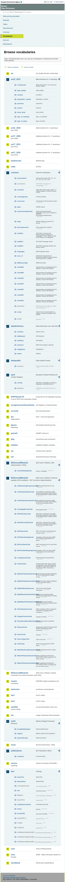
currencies (21, 201)
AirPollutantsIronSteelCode (26, 500)
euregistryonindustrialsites (23, 405)
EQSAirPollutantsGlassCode (26, 574)
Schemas (6, 32)
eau (18, 790)
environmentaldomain (25, 211)
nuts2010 (20, 278)
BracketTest (21, 781)
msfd (13, 721)
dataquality (16, 361)
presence (20, 103)
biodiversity (16, 161)
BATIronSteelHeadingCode (26, 550)
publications (16, 751)
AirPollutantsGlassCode (25, 492)
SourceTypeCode (23, 639)
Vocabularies (7, 36)
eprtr (13, 375)
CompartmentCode (23, 558)
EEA (12, 2)
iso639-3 (20, 241)
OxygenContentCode (24, 616)
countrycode (21, 85)
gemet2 (14, 433)
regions (20, 733)
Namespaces (7, 44)
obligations (21, 349)
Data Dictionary (19, 12)
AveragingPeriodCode (25, 509)
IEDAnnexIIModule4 (19, 673)
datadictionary (17, 326)
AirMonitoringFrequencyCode (26, 486)
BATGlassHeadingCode (25, 537)
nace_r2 (20, 256)
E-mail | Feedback (9, 875)
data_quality (21, 90)
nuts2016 (20, 289)
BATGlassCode (22, 531)
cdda (13, 167)
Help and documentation (11, 16)
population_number (24, 99)
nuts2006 (20, 273)
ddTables (20, 340)
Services (6, 40)
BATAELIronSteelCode (25, 522)
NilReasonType (22, 263)
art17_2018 (15, 153)
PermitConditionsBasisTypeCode (26, 621)
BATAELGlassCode (24, 514)
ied (12, 457)
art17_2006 (15, 136)
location (20, 95)
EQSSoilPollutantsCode (25, 588)
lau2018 (14, 707)
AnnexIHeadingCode (24, 471)
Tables (5, 24)
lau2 (13, 701)
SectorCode (21, 634)
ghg (12, 439)
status (19, 353)
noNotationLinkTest (24, 804)
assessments (21, 178)
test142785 (21, 813)
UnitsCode (21, 644)
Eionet (11, 12)
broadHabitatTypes (23, 729)
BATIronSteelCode (23, 544)
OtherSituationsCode (24, 609)
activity (19, 383)
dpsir (19, 207)
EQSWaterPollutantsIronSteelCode (26, 602)
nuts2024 (20, 300)
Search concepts (28, 67)
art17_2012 (15, 144)
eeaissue (20, 345)
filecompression (23, 227)
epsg (19, 221)
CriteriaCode (21, 564)
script (19, 312)
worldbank (15, 863)
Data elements (8, 28)
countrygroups (22, 197)
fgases (14, 425)
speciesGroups (22, 738)
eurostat (14, 411)
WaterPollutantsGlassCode (26, 656)
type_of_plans (22, 121)
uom (13, 849)
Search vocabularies (13, 67)
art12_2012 (15, 79)
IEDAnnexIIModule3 (19, 478)
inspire (14, 681)
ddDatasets (21, 336)
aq (12, 73)
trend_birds (21, 112)
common (15, 173)
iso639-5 (20, 246)
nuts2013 (20, 284)
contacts (20, 332)
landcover (15, 689)
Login (47, 2)
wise (13, 855)
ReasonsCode (22, 627)
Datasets (6, 20)
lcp (12, 715)
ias (12, 451)
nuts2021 (20, 295)
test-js (19, 809)
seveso (14, 763)
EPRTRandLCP (17, 397)
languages (21, 251)
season (19, 108)
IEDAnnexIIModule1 (19, 463)
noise (13, 745)
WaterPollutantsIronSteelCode (26, 663)
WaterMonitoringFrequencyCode (26, 650)
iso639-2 (20, 233)
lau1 (13, 695)
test (12, 771)
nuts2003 (20, 267)
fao (12, 417)
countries (20, 190)
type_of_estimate (23, 117)
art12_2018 (15, 128)
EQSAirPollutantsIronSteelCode (26, 581)
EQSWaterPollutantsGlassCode (26, 594)
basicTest (20, 777)
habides (14, 445)
